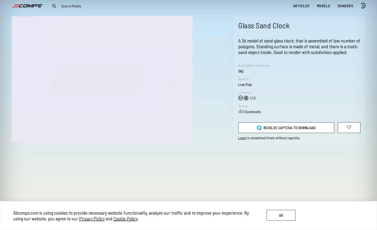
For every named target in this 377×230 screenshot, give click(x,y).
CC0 (247, 98)
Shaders (345, 5)
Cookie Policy (125, 218)
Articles (301, 5)
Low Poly (245, 84)
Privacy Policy (92, 218)
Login (242, 137)
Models (323, 5)
